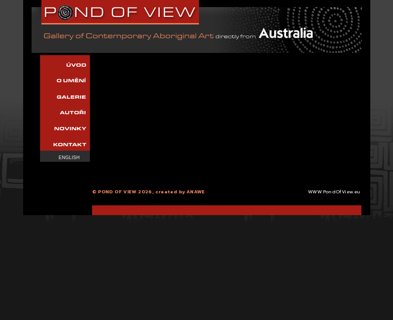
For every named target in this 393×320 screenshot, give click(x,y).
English (69, 157)
